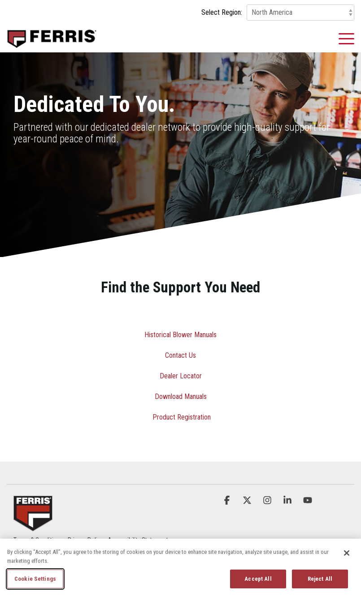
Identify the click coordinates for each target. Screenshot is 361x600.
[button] (346, 38)
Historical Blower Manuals (180, 334)
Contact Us (180, 355)
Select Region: (221, 13)
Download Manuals (181, 396)
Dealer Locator (181, 376)
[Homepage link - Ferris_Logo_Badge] (32, 525)
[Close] (347, 553)
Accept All (257, 578)
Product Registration (181, 417)
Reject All (320, 578)
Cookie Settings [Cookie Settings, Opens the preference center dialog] (35, 578)
